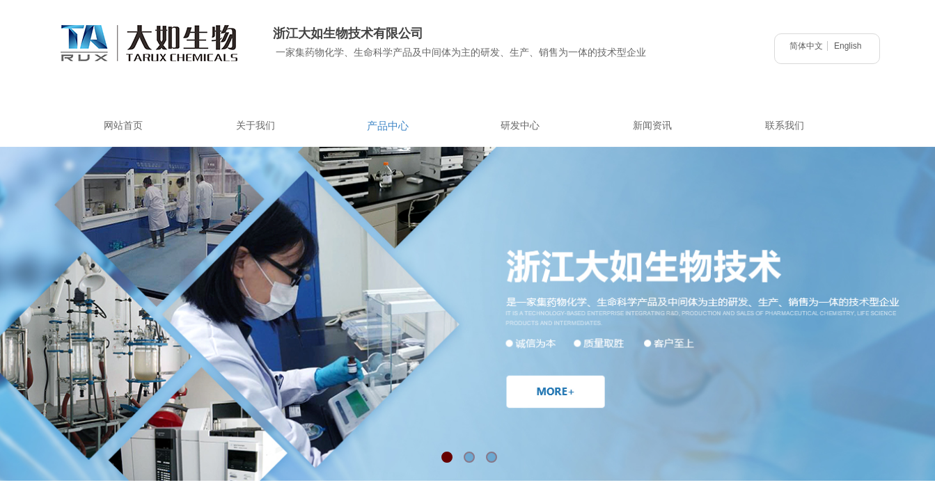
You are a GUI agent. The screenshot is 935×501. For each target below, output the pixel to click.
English (847, 46)
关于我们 (255, 125)
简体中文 (806, 46)
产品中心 (388, 126)
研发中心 (520, 125)
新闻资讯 (652, 125)
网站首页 (123, 125)
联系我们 (784, 125)
